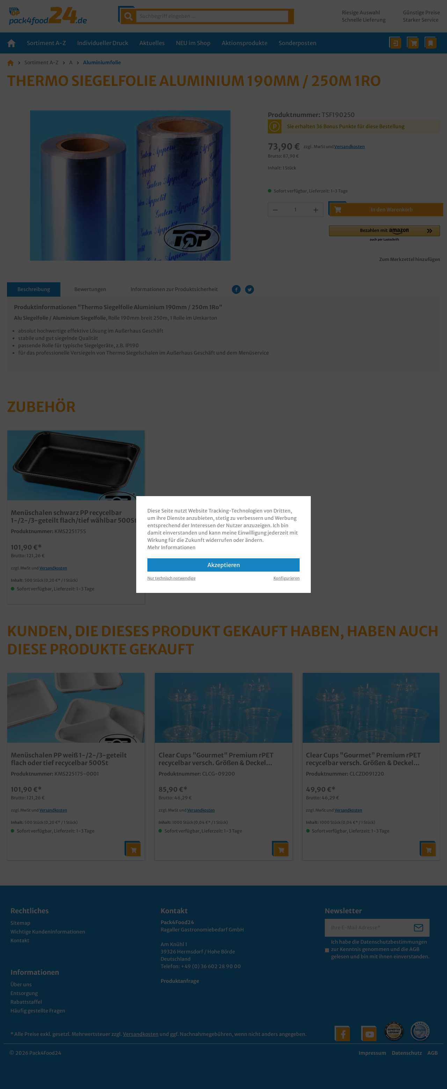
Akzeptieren (223, 564)
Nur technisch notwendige (171, 578)
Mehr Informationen (171, 547)
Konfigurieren (286, 578)
